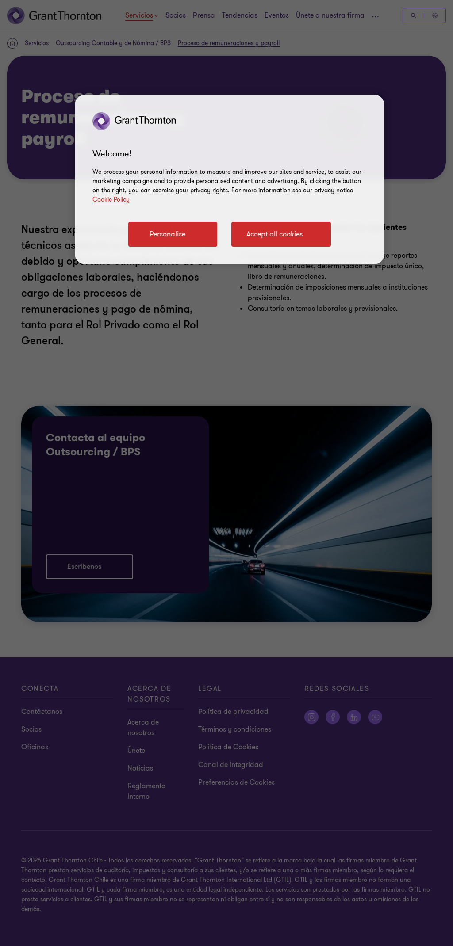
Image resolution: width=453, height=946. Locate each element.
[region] (229, 179)
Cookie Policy (111, 199)
